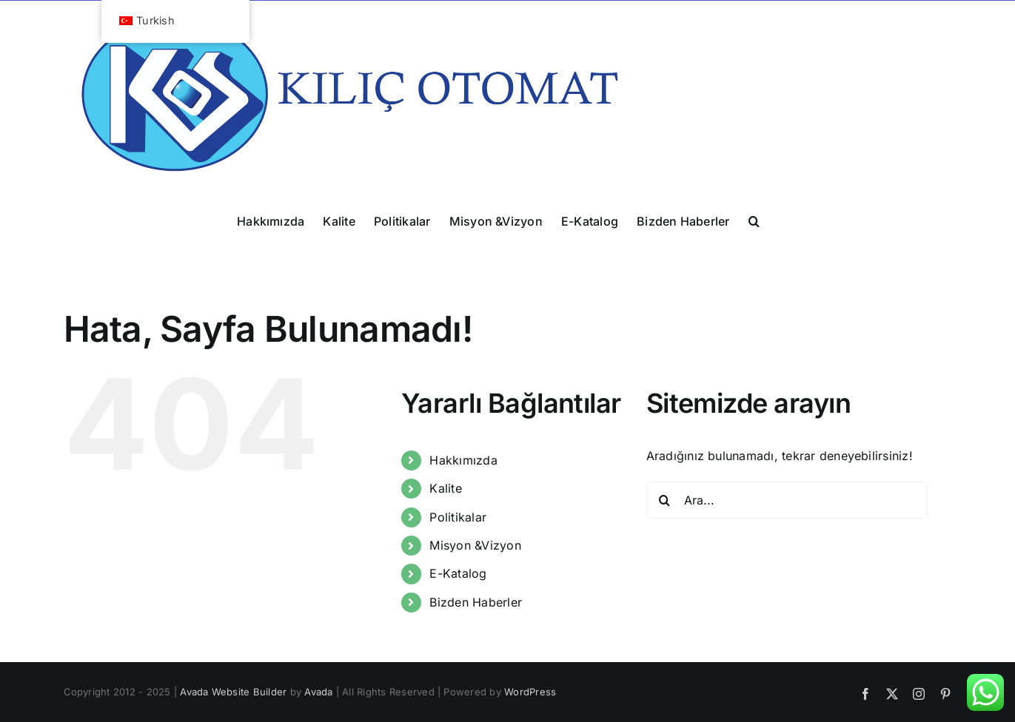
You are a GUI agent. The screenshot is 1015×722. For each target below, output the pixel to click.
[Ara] (664, 500)
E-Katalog (457, 573)
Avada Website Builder (233, 692)
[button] (754, 220)
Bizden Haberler (475, 602)
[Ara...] (787, 500)
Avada (318, 692)
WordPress (530, 692)
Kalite (445, 488)
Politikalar (457, 517)
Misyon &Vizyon (474, 545)
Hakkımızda (463, 460)
